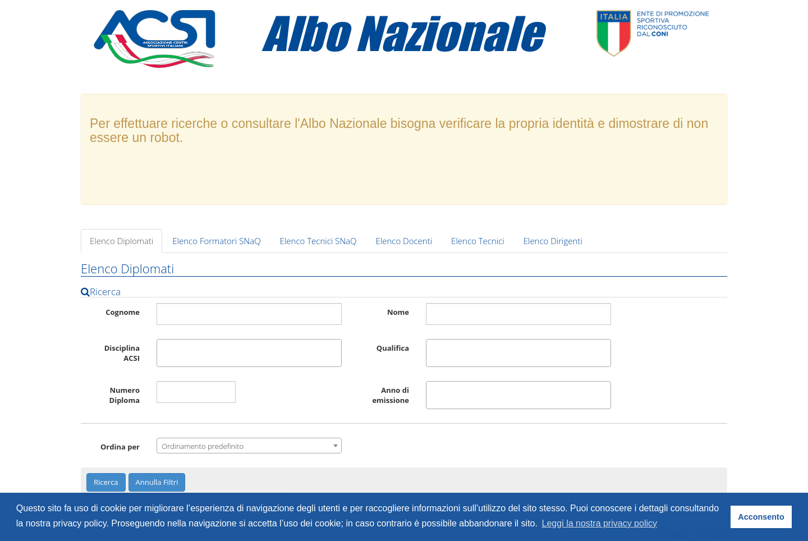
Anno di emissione (390, 395)
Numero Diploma (124, 395)
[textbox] (163, 353)
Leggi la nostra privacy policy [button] (599, 523)
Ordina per (120, 447)
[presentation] (404, 174)
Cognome (122, 312)
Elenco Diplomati (121, 240)
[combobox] (249, 353)
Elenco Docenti (404, 240)
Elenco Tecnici (477, 240)
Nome (398, 312)
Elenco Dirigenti (553, 240)
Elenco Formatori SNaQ (216, 240)
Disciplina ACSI (122, 353)
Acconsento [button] (761, 516)
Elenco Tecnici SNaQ (318, 240)
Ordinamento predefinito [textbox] (203, 446)
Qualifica (393, 348)
